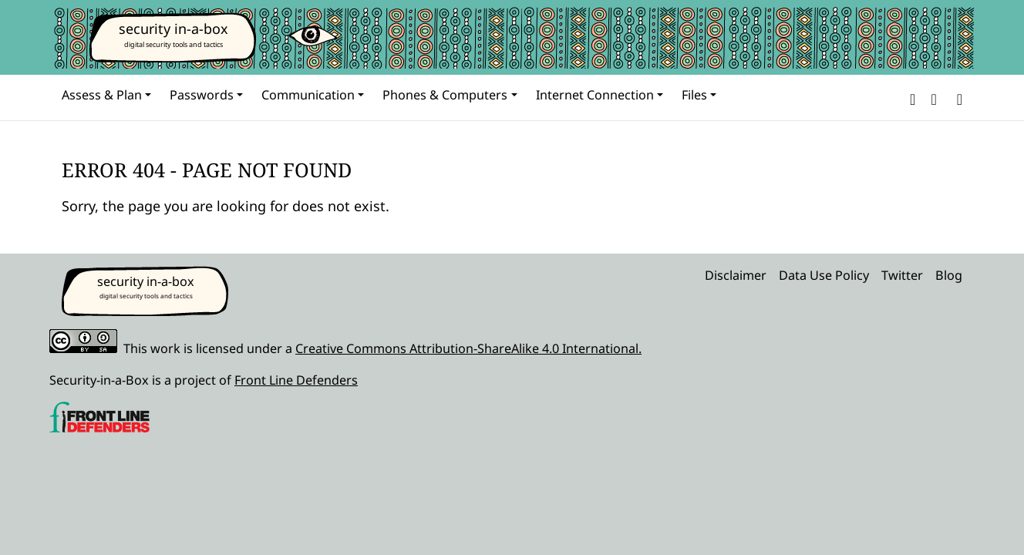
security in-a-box (173, 28)
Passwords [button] (202, 94)
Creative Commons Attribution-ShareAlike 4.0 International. (468, 348)
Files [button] (694, 94)
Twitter (902, 275)
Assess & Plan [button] (102, 94)
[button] (912, 97)
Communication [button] (308, 94)
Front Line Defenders (296, 380)
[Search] (956, 97)
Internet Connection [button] (595, 94)
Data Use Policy (824, 275)
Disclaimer (735, 275)
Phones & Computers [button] (444, 94)
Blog (948, 275)
